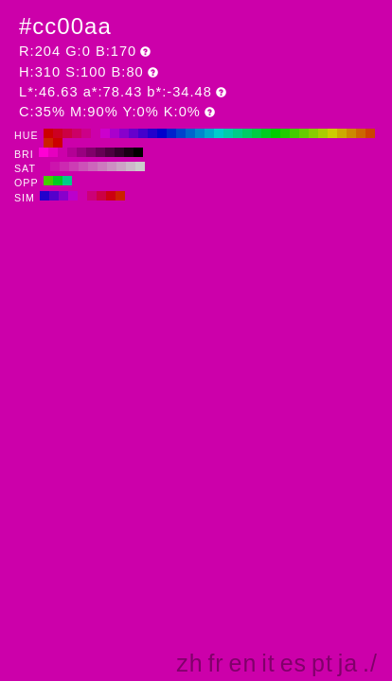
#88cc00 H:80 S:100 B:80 (313, 133)
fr (215, 663)
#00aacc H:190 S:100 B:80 (209, 133)
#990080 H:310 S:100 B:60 (81, 152)
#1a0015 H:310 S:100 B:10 (129, 152)
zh (189, 663)
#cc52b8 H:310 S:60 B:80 (83, 166)
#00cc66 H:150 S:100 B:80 (247, 133)
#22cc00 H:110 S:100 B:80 (285, 133)
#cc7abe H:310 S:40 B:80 (102, 166)
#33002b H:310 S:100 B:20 (119, 152)
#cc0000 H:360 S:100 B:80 (48, 133)
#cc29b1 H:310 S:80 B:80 (64, 166)
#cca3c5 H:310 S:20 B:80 (121, 166)
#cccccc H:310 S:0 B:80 (140, 166)
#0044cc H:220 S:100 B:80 (181, 133)
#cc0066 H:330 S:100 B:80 (76, 133)
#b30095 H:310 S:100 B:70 (72, 152)
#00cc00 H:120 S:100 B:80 (275, 133)
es (293, 663)
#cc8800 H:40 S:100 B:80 (351, 133)
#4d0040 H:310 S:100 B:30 (110, 152)
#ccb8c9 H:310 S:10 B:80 (130, 166)
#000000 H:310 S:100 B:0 (138, 152)
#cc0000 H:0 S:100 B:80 (57, 143)
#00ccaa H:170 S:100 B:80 (228, 133)
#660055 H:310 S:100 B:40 (100, 152)
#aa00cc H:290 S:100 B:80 (114, 133)
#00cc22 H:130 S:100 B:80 (266, 133)
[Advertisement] (219, 505)
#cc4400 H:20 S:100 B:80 (370, 133)
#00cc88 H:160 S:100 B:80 (237, 133)
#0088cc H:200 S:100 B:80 (200, 133)
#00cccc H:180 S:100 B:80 (218, 133)
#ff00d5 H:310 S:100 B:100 (43, 152)
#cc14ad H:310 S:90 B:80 (55, 166)
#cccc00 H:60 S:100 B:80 (332, 133)
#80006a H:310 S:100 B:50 (91, 152)
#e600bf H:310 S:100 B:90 (53, 152)
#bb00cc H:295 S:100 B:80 (73, 196)
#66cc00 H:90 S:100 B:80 (304, 133)
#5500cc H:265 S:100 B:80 (54, 196)
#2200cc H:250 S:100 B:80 (152, 133)
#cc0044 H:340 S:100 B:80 (67, 133)
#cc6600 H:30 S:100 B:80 (360, 133)
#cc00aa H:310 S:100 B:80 (95, 133)
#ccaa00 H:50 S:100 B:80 (342, 133)
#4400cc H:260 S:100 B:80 (143, 133)
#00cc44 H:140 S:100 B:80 (256, 133)
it (268, 663)
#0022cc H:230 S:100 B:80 (171, 133)
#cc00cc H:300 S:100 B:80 (105, 133)
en (243, 663)
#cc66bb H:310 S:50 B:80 (93, 166)
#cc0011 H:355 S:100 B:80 (111, 196)
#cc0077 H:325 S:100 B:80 (92, 196)
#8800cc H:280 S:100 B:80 (124, 133)
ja (348, 663)
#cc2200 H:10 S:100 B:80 (48, 143)
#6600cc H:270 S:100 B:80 (133, 133)
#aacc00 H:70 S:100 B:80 (323, 133)
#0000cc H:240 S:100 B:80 (162, 133)
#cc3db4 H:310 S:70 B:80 (74, 166)
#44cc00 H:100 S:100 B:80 (294, 133)
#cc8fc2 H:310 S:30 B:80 (111, 166)
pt (322, 663)
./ (370, 663)
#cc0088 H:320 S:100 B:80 (86, 133)
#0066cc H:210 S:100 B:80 (190, 133)
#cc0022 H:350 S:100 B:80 (57, 133)
